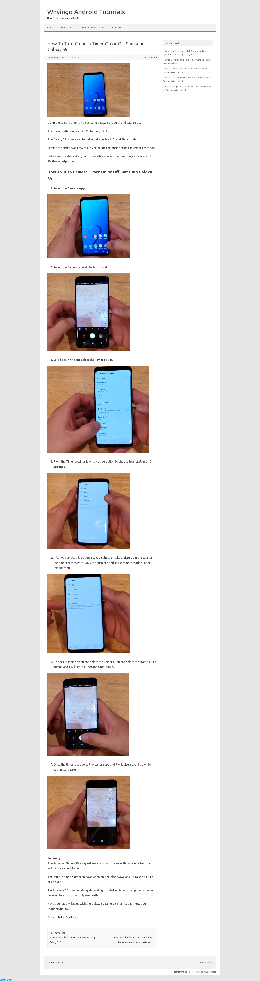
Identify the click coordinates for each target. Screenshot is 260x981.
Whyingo (55, 57)
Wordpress (210, 972)
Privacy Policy (206, 962)
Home (50, 27)
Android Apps (67, 27)
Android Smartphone (92, 27)
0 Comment (151, 57)
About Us (116, 27)
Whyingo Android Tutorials (86, 11)
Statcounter (6, 979)
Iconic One (179, 972)
